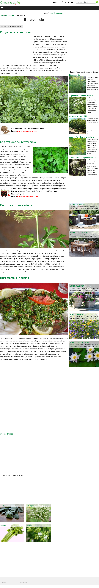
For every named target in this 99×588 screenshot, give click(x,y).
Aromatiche (9, 15)
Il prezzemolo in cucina (14, 277)
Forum (55, 2)
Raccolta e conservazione (16, 205)
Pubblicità (94, 582)
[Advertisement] (22, 13)
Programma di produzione (16, 32)
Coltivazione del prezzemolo (18, 142)
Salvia (2, 506)
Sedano (3, 525)
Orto (2, 15)
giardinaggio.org (57, 13)
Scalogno (30, 506)
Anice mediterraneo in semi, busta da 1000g (27, 128)
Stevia (29, 525)
